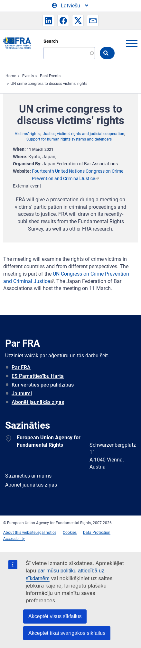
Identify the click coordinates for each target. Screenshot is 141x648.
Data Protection (96, 532)
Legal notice (45, 532)
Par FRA (21, 367)
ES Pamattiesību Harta (38, 376)
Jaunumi (22, 393)
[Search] (69, 53)
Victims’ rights (27, 134)
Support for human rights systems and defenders (69, 139)
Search (50, 41)
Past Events (50, 76)
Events (28, 76)
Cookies (70, 532)
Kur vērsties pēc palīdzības (43, 385)
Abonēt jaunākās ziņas (38, 402)
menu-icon (131, 43)
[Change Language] (70, 6)
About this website (19, 532)
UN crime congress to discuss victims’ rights (49, 83)
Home (10, 76)
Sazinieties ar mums (28, 476)
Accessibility (14, 538)
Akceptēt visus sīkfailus (54, 616)
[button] (48, 20)
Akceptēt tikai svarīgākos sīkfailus (66, 633)
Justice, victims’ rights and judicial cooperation (83, 134)
